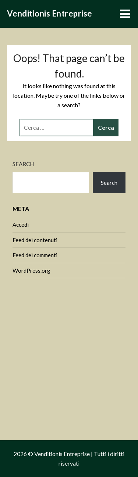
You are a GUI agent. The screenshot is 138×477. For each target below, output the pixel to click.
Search (23, 164)
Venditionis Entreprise (49, 13)
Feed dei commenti (35, 255)
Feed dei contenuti (35, 240)
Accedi (21, 224)
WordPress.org (31, 270)
